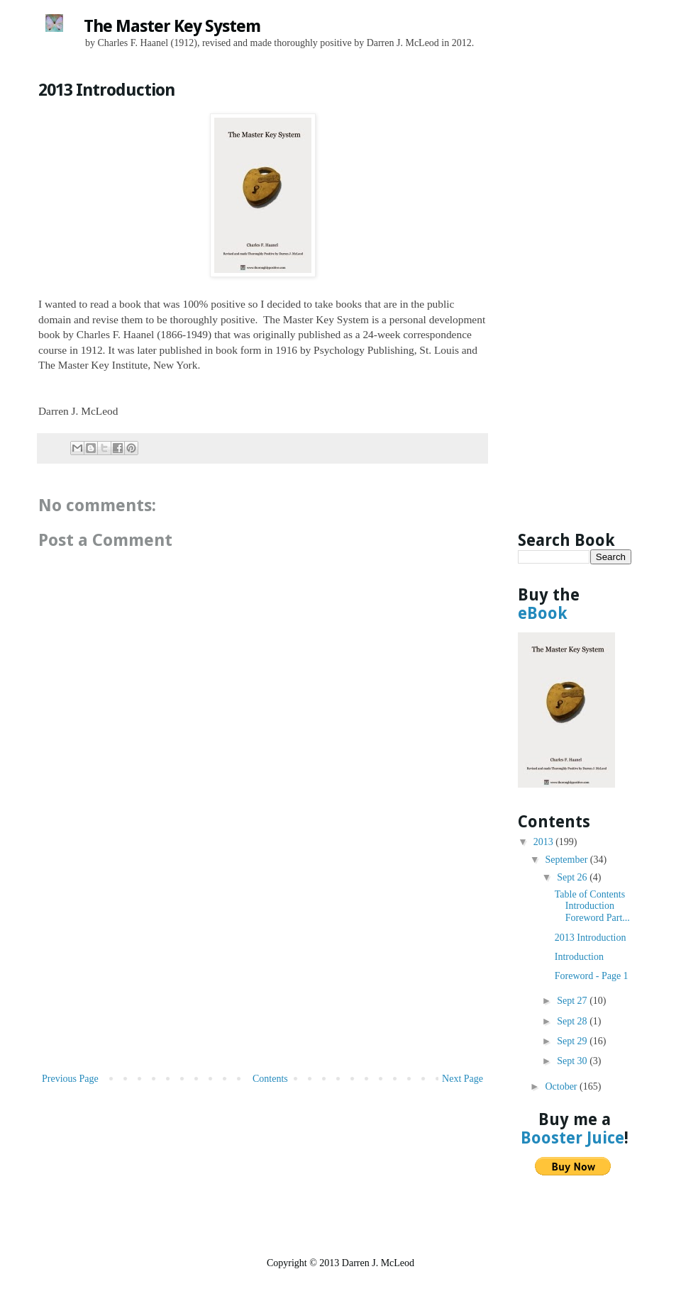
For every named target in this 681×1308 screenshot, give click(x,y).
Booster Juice (572, 1138)
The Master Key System (172, 26)
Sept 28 (573, 1021)
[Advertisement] (262, 963)
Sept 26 (573, 877)
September (567, 859)
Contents (270, 1078)
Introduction (579, 956)
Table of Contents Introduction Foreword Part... (592, 906)
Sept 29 (573, 1041)
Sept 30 (573, 1061)
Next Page (462, 1078)
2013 (544, 842)
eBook (543, 613)
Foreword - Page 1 (592, 976)
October (562, 1086)
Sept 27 (573, 1000)
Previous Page (70, 1078)
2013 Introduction (590, 937)
